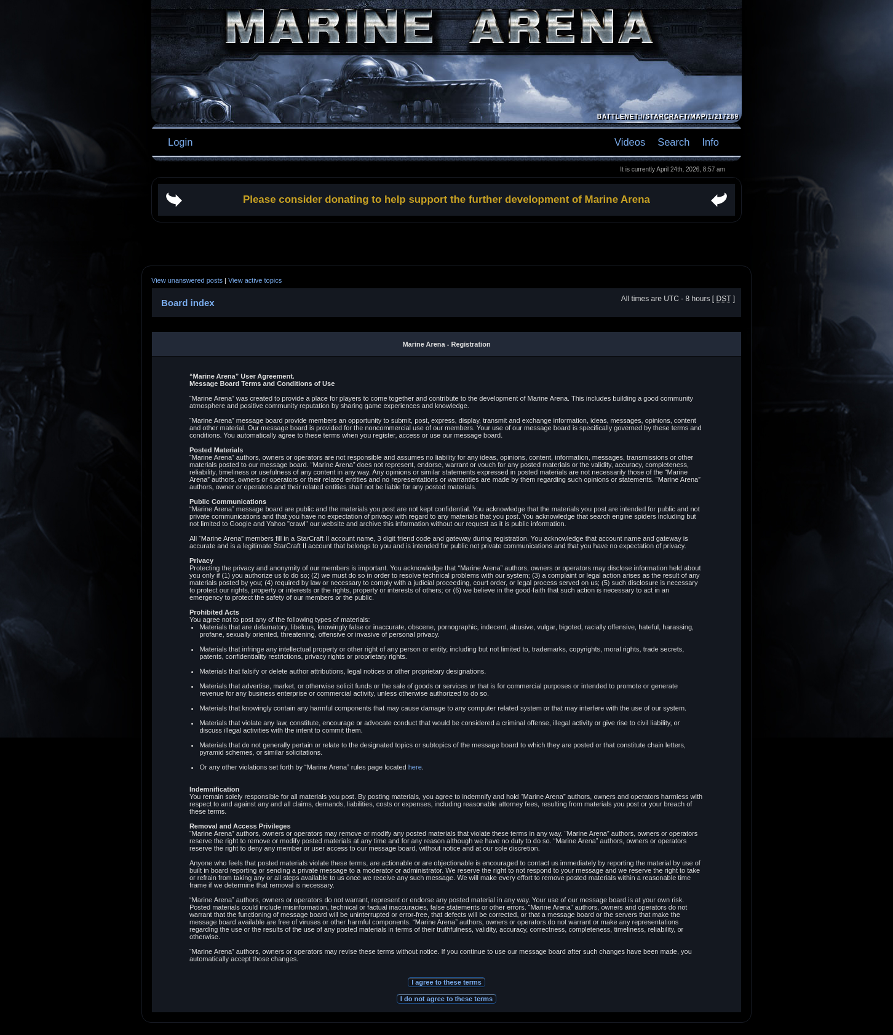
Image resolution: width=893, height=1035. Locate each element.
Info (710, 142)
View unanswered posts (187, 280)
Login (180, 142)
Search (673, 142)
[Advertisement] (446, 244)
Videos (629, 142)
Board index (188, 302)
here (415, 767)
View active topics (255, 280)
